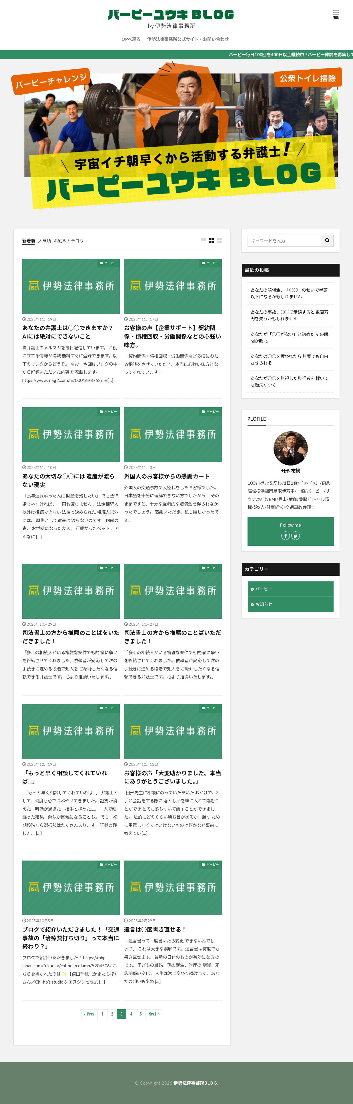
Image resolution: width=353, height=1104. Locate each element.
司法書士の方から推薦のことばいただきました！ (172, 636)
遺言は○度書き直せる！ (155, 929)
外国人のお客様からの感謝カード (167, 476)
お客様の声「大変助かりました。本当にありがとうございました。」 (172, 777)
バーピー (110, 263)
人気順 (44, 240)
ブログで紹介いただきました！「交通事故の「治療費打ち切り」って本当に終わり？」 (70, 938)
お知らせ (263, 604)
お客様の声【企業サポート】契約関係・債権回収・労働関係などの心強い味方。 (172, 336)
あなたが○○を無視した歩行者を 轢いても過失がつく (289, 381)
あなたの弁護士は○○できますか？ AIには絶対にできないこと (68, 332)
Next (152, 1014)
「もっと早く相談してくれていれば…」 (64, 777)
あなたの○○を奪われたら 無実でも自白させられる (289, 359)
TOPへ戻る (130, 39)
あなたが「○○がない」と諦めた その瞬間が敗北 (289, 337)
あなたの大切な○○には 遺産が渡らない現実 (68, 480)
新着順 (28, 240)
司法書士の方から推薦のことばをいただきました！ (70, 636)
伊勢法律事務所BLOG (195, 1082)
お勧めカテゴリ (69, 240)
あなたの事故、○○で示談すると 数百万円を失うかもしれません (289, 315)
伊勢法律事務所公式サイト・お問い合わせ (188, 39)
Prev (91, 1014)
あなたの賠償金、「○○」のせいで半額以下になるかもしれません (289, 293)
